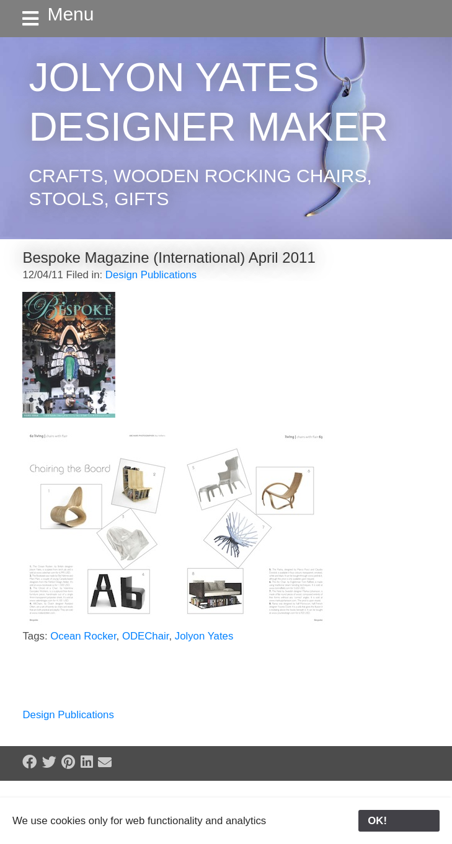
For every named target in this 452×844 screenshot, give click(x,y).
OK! (399, 821)
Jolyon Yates (204, 636)
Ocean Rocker (83, 636)
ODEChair (145, 636)
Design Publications (151, 275)
